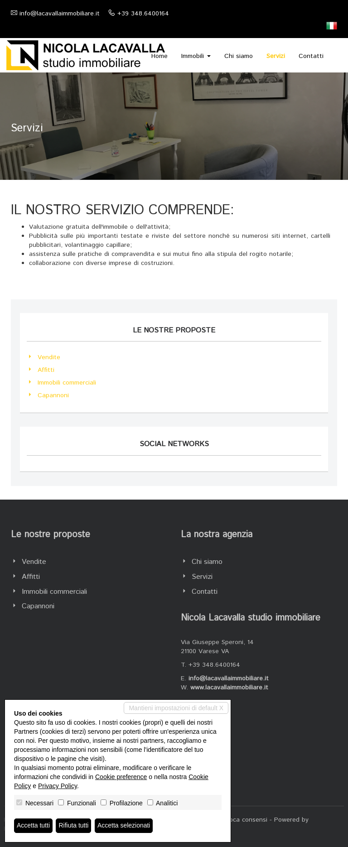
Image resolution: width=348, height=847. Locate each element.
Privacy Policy (57, 785)
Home (159, 56)
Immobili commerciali (67, 382)
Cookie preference (121, 776)
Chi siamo (238, 56)
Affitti (46, 370)
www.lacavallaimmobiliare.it (229, 687)
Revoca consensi (242, 819)
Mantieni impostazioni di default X (176, 708)
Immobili (196, 56)
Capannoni (53, 395)
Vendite (49, 357)
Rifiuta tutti (74, 825)
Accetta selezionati (123, 825)
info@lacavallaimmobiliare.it (59, 13)
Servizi (275, 56)
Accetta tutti (33, 825)
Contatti (311, 56)
